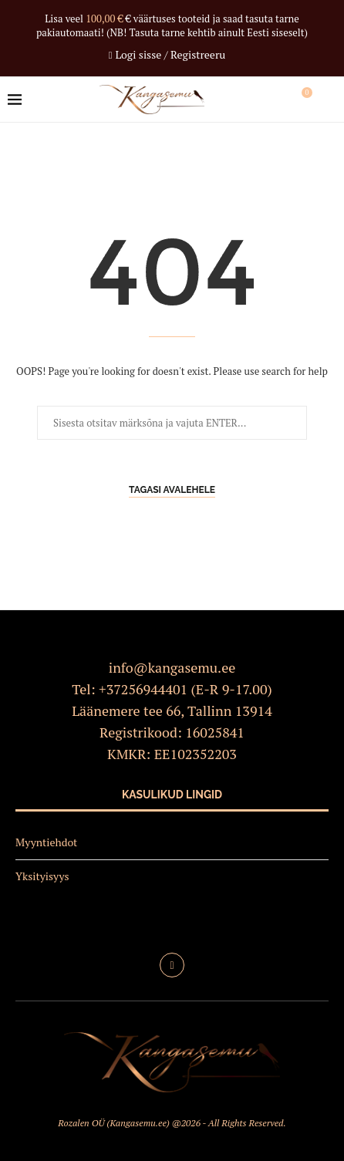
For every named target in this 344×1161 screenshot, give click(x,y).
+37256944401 (143, 689)
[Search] (328, 99)
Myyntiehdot (46, 842)
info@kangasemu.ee (172, 667)
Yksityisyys (42, 876)
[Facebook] (172, 965)
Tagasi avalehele (172, 489)
